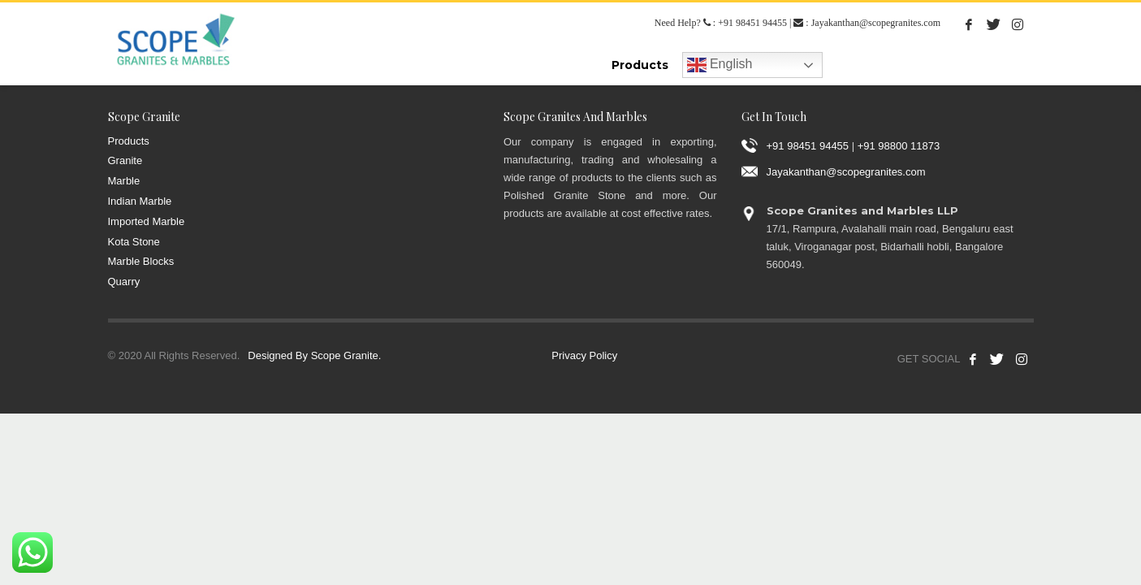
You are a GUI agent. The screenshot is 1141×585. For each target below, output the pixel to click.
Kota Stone (134, 242)
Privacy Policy (584, 355)
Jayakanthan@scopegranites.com (875, 22)
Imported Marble (146, 221)
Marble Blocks (141, 261)
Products (128, 141)
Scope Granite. (346, 355)
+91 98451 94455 (752, 22)
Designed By (278, 355)
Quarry (124, 281)
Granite (125, 160)
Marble (124, 181)
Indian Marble (140, 201)
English (720, 65)
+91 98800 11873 (899, 145)
